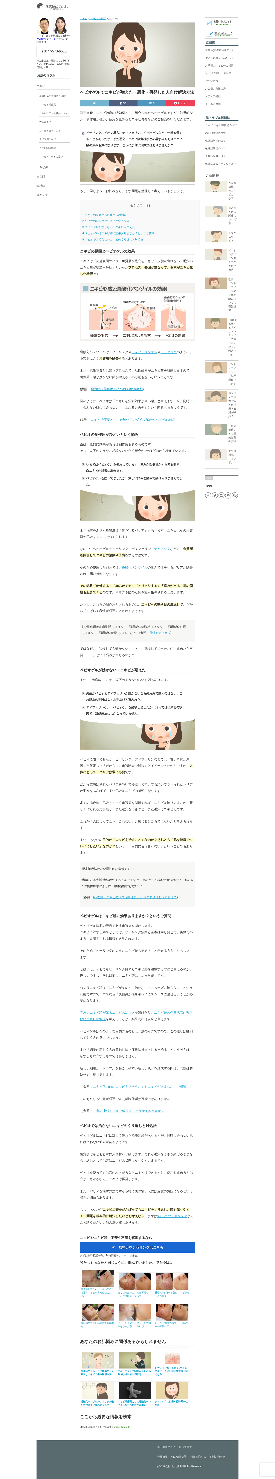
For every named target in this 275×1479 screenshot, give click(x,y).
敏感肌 (41, 185)
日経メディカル (159, 632)
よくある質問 (213, 104)
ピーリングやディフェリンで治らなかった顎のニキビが (135, 1323)
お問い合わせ (217, 1456)
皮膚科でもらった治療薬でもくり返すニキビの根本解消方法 (98, 1371)
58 (123, 103)
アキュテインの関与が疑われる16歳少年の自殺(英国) (135, 1371)
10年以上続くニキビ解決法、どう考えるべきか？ (128, 1111)
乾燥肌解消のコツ (215, 140)
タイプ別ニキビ (47, 139)
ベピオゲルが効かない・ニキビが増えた (108, 227)
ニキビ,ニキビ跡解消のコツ (221, 125)
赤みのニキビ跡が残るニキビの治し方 (107, 1012)
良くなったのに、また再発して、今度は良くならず (135, 1292)
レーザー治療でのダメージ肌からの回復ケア (172, 1323)
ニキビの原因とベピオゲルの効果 (104, 214)
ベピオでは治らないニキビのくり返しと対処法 (112, 239)
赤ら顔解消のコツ (215, 132)
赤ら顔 (41, 176)
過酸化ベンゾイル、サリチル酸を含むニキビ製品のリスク (98, 1401)
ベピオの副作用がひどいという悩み (105, 220)
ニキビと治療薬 (47, 104)
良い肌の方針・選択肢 (218, 73)
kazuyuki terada (122, 1427)
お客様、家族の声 (215, 88)
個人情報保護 (179, 1456)
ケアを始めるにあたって (219, 57)
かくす (145, 205)
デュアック (168, 352)
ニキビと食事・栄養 (50, 130)
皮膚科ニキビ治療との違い (53, 95)
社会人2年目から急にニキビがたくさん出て (172, 1292)
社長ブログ (185, 1447)
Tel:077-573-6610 (53, 51)
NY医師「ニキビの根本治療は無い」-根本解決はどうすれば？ (134, 897)
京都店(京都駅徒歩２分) (219, 50)
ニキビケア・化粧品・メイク (54, 113)
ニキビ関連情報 (47, 148)
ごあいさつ (211, 80)
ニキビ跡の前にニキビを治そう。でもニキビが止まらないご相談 (139, 1086)
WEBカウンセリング (172, 1216)
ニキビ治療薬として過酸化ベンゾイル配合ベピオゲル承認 (132, 419)
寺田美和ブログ (166, 1447)
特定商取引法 (198, 1456)
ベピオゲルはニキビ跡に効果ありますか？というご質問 (118, 233)
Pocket (180, 103)
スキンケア (43, 195)
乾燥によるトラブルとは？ (220, 163)
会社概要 (162, 1456)
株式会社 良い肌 (169, 1466)
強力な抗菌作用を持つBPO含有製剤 (117, 389)
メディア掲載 (213, 96)
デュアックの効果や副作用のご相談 (172, 1401)
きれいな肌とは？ (215, 156)
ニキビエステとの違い (51, 156)
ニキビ (41, 86)
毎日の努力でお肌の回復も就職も (98, 1323)
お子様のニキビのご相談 (219, 65)
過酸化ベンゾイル (135, 567)
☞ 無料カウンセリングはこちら (137, 1247)
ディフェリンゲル (144, 352)
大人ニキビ (45, 122)
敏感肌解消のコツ (215, 148)
